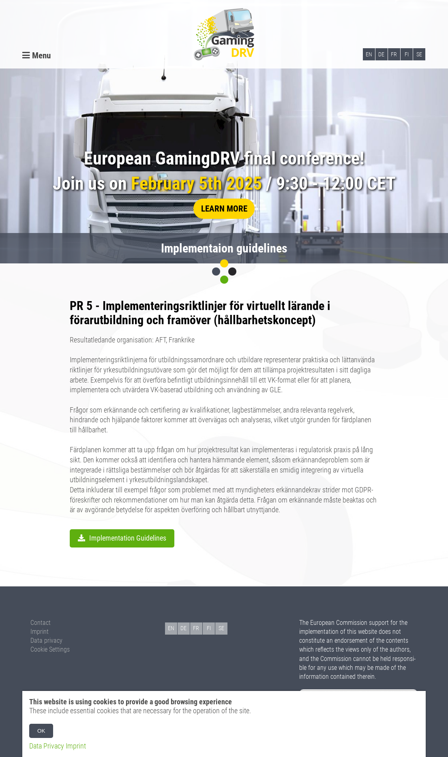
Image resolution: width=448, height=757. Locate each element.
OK (41, 731)
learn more (224, 208)
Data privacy (46, 640)
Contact (40, 623)
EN (369, 54)
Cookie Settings (50, 649)
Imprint (39, 631)
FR (394, 54)
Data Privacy (46, 746)
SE (419, 54)
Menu (36, 55)
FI (407, 54)
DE (381, 54)
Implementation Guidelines (127, 538)
